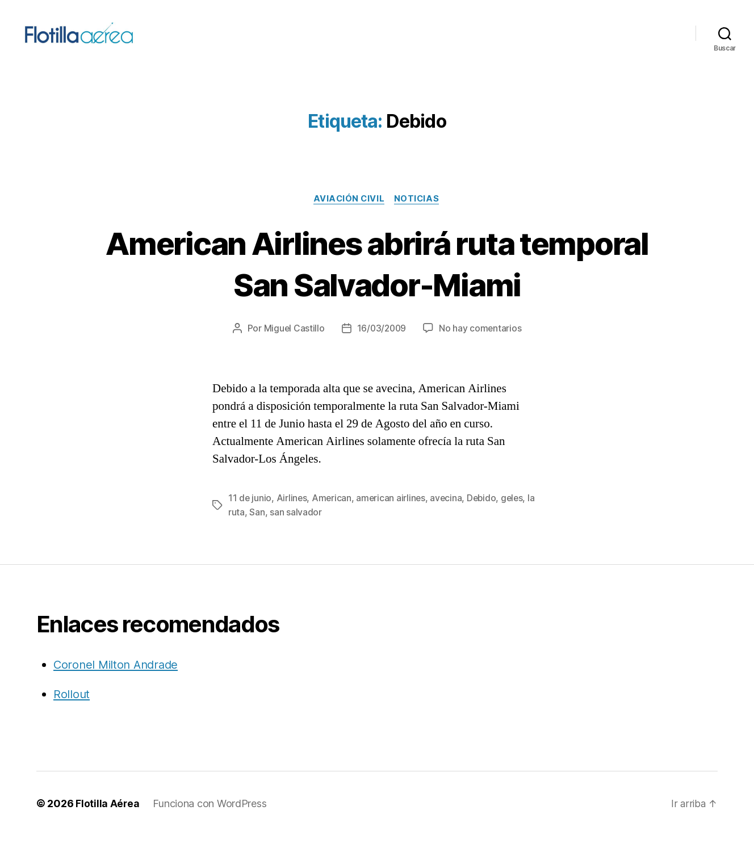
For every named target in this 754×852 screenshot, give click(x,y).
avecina (449, 515)
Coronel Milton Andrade (118, 681)
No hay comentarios (481, 345)
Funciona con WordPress (210, 820)
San (257, 528)
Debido (485, 515)
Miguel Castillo (293, 345)
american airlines (393, 515)
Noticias (418, 215)
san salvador (296, 528)
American (333, 515)
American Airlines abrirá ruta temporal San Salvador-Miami (377, 279)
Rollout (71, 710)
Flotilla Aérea (108, 820)
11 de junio (250, 515)
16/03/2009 (381, 345)
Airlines (292, 515)
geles (516, 515)
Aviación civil (348, 215)
